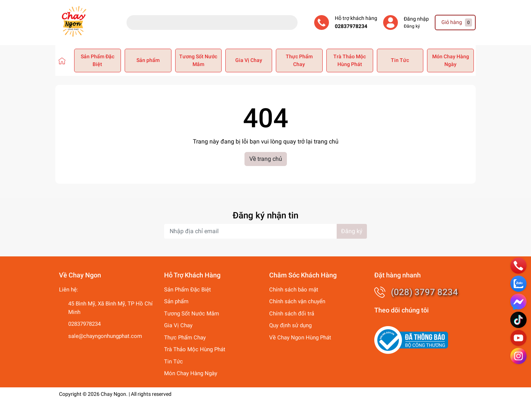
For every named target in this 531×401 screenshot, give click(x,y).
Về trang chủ (265, 158)
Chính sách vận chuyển (297, 301)
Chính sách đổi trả (291, 313)
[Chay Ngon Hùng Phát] (62, 60)
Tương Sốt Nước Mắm (198, 60)
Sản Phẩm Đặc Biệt (97, 60)
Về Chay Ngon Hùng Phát (300, 337)
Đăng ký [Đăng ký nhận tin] (351, 231)
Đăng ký (412, 26)
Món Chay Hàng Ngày (450, 60)
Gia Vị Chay (248, 60)
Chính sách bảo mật (293, 289)
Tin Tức (400, 60)
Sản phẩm (148, 60)
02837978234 (351, 26)
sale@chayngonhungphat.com (105, 336)
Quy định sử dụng (290, 325)
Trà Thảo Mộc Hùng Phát (349, 60)
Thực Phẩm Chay (299, 60)
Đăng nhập (416, 19)
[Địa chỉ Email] (265, 231)
